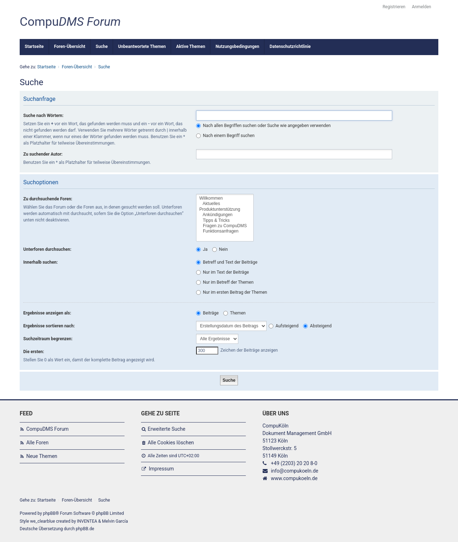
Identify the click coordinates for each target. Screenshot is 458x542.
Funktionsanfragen (225, 231)
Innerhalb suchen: (40, 262)
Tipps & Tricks (225, 220)
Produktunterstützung (225, 209)
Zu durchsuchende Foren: (47, 198)
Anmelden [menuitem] (421, 6)
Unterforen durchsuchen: (47, 249)
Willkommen (225, 198)
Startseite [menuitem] (34, 46)
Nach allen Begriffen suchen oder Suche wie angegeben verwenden (263, 125)
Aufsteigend (283, 325)
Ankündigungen (225, 215)
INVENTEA (87, 521)
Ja (202, 249)
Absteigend (317, 325)
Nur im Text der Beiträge (222, 272)
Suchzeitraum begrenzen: (48, 338)
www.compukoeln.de (294, 478)
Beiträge (207, 313)
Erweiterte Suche (166, 429)
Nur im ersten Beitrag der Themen (231, 292)
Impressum (161, 469)
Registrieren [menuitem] (394, 6)
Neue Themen (41, 456)
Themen (234, 313)
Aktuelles (225, 203)
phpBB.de (85, 528)
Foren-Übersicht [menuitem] (69, 46)
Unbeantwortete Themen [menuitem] (142, 46)
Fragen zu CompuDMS (225, 226)
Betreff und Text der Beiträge (226, 262)
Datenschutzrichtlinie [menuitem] (290, 46)
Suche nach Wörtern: (43, 115)
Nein (220, 249)
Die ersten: (33, 351)
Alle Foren (37, 442)
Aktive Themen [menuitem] (190, 46)
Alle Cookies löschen (171, 442)
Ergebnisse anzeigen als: (47, 313)
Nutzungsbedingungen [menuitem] (237, 46)
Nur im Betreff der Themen (225, 282)
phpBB (49, 513)
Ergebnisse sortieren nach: (49, 325)
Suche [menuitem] (102, 46)
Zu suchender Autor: (43, 154)
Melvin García (115, 521)
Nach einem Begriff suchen (225, 135)
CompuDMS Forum (47, 429)
